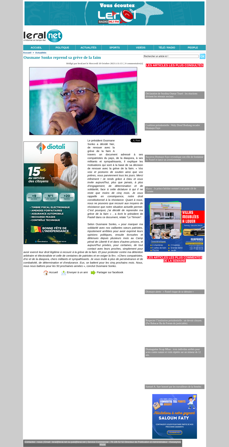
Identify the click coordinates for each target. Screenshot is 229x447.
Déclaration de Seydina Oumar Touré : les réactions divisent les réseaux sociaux (171, 95)
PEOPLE (193, 47)
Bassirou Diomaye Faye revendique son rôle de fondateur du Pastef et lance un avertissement (174, 158)
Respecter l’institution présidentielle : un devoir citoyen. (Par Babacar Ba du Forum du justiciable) (174, 322)
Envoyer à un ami (74, 272)
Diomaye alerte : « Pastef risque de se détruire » (170, 291)
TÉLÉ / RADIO (167, 47)
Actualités (40, 52)
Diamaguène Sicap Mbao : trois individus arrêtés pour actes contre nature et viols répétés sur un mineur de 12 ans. (173, 352)
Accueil (27, 52)
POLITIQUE (62, 47)
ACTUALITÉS (88, 47)
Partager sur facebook (107, 272)
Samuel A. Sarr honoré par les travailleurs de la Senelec (173, 386)
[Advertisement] (141, 35)
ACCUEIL (36, 47)
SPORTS (114, 47)
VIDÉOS (140, 47)
